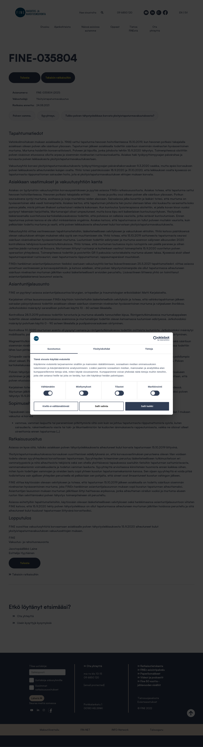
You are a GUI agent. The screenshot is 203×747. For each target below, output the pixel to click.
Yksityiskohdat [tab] (101, 349)
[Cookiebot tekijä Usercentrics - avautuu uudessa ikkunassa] (155, 338)
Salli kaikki (147, 406)
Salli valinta (101, 406)
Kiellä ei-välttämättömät (56, 406)
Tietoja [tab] (149, 349)
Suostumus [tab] (54, 349)
